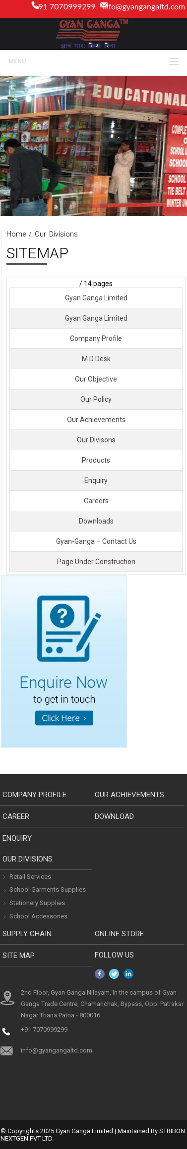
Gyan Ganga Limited (96, 298)
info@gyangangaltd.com (143, 6)
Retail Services (30, 876)
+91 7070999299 (44, 1029)
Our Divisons (96, 440)
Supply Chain (27, 933)
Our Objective (96, 379)
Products (96, 460)
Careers (96, 501)
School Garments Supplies (47, 889)
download (114, 816)
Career (15, 816)
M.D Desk (96, 359)
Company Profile (96, 338)
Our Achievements (96, 420)
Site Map (18, 955)
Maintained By (138, 1131)
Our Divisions (56, 234)
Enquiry (96, 480)
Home (16, 234)
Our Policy (96, 399)
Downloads (96, 521)
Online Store (119, 933)
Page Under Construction (96, 562)
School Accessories (38, 916)
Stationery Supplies (37, 903)
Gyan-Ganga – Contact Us (96, 541)
